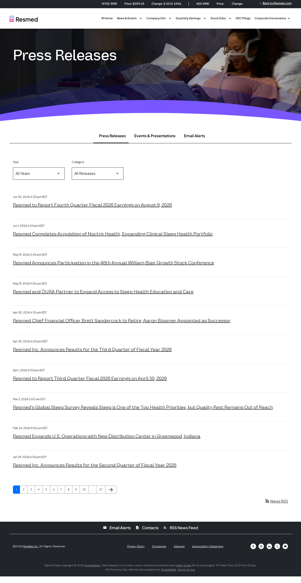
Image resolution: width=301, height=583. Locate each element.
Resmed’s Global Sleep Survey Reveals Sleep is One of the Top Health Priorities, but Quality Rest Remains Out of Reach (143, 414)
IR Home (107, 18)
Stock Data (218, 18)
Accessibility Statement (207, 553)
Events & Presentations (154, 142)
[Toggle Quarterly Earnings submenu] (205, 18)
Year (16, 168)
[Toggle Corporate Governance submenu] (289, 18)
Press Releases (112, 142)
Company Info (156, 18)
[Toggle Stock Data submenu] (230, 18)
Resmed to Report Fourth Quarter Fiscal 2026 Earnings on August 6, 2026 (92, 211)
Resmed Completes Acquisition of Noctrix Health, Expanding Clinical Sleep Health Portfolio (113, 240)
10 (86, 495)
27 (102, 495)
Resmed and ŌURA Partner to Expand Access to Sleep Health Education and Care (103, 298)
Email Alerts (194, 142)
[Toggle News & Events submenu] (141, 18)
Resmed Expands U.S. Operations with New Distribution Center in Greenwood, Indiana (106, 443)
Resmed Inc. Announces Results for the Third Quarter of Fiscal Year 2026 (92, 356)
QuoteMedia (92, 572)
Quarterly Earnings (188, 18)
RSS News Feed (180, 534)
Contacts (146, 534)
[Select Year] (39, 180)
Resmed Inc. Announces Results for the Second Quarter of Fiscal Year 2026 (94, 471)
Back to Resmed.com (275, 3)
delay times (183, 572)
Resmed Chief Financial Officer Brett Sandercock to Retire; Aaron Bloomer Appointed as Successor (121, 327)
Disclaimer (159, 553)
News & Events (127, 18)
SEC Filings (243, 18)
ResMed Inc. (31, 553)
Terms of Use (186, 576)
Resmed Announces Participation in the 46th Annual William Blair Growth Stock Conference (113, 269)
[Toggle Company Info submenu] (170, 18)
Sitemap (179, 553)
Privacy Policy (136, 553)
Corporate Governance (270, 18)
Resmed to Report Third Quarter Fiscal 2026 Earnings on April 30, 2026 (90, 385)
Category (78, 168)
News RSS (276, 507)
